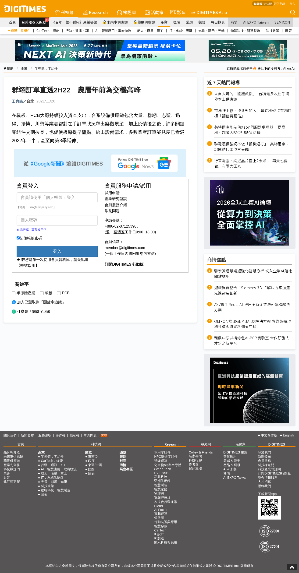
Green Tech (162, 469)
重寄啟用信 (38, 230)
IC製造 (159, 538)
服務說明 (44, 435)
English (288, 435)
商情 (234, 22)
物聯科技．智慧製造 (245, 30)
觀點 (201, 22)
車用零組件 (162, 452)
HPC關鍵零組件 (166, 456)
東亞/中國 (95, 465)
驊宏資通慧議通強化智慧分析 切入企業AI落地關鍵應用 (253, 273)
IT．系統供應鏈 (180, 30)
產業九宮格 (12, 465)
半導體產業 (26, 293)
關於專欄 (195, 469)
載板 (48, 293)
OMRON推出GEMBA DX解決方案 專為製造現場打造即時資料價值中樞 (252, 324)
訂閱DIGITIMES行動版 (274, 473)
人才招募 (264, 482)
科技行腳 (195, 460)
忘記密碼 (23, 230)
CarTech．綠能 (47, 30)
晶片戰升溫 (12, 452)
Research (95, 12)
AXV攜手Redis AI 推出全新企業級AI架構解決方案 (252, 307)
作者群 (194, 464)
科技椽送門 (12, 469)
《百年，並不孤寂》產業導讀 (74, 22)
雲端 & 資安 (231, 461)
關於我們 (10, 435)
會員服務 (264, 461)
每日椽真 (218, 22)
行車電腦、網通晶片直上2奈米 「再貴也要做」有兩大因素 (251, 163)
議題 (189, 22)
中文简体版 (269, 435)
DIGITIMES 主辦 (235, 452)
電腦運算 (160, 513)
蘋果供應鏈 (144, 22)
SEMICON (282, 22)
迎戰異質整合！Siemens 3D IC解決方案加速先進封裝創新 (252, 290)
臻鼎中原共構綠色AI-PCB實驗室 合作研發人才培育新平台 (251, 340)
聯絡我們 (264, 486)
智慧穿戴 (160, 526)
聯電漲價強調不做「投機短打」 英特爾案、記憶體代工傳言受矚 (251, 146)
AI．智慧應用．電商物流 (113, 30)
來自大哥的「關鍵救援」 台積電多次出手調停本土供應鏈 (251, 96)
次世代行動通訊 (165, 502)
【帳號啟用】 (28, 265)
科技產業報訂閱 (269, 469)
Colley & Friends (201, 452)
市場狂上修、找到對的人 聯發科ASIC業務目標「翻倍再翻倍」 (253, 113)
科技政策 (272, 30)
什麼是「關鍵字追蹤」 (35, 311)
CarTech (160, 530)
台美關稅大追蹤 (35, 21)
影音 (177, 12)
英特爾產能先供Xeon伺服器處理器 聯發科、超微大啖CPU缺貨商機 (249, 129)
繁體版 (258, 4)
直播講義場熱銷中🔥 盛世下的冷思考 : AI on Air (261, 68)
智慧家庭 (160, 489)
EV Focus (161, 473)
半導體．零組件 (18, 30)
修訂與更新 (12, 482)
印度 (91, 461)
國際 (91, 469)
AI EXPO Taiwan (256, 22)
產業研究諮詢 (116, 199)
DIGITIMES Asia (209, 12)
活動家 (154, 12)
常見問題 (112, 211)
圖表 (288, 30)
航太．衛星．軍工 (150, 30)
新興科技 (160, 476)
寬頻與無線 (162, 497)
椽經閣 (126, 12)
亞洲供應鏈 (162, 481)
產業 (163, 22)
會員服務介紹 (116, 205)
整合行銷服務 (268, 477)
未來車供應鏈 (115, 22)
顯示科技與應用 (165, 542)
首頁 (12, 22)
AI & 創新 (230, 469)
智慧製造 (160, 485)
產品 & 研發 (231, 465)
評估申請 (279, 3)
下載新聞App (267, 494)
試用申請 (112, 193)
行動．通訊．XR (77, 30)
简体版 (267, 4)
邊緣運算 (160, 461)
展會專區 (126, 469)
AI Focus (160, 510)
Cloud (158, 506)
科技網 (64, 12)
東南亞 (93, 456)
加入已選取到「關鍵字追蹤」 (41, 302)
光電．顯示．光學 (211, 30)
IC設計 (159, 534)
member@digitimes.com (125, 248)
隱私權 (74, 435)
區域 (176, 22)
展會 (7, 473)
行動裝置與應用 (165, 522)
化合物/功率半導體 (167, 465)
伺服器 (159, 518)
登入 (292, 3)
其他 (226, 473)
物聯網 (159, 493)
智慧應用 (229, 456)
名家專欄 (195, 456)
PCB (66, 293)
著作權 (60, 435)
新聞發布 (27, 435)
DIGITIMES (276, 444)
